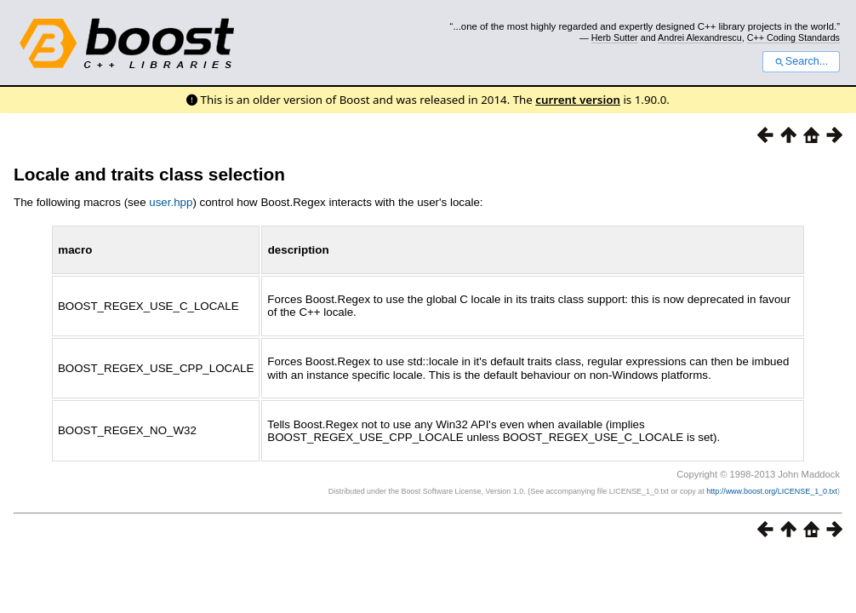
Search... (801, 61)
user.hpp (170, 202)
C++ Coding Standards (793, 37)
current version (577, 99)
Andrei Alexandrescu (700, 37)
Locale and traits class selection (149, 174)
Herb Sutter (614, 37)
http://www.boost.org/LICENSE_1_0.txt (771, 491)
